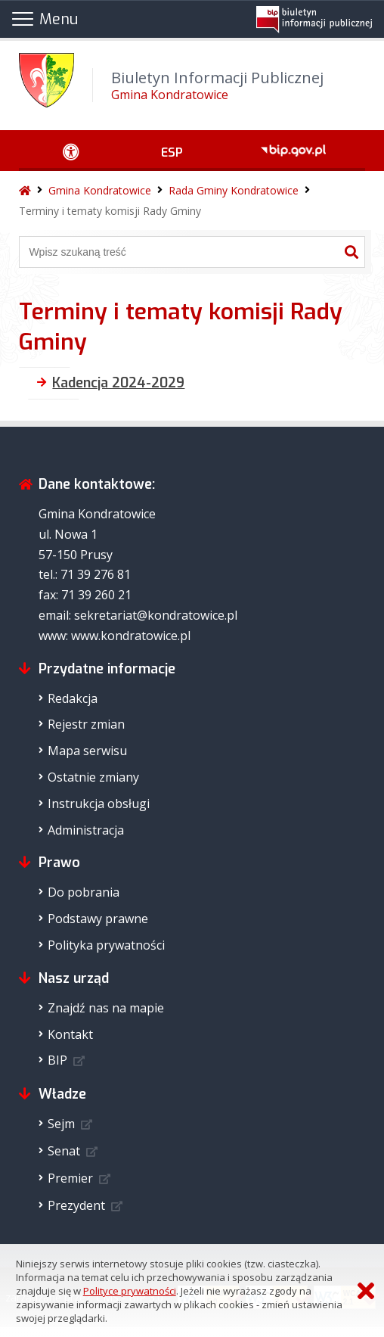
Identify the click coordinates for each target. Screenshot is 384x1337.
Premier (70, 1178)
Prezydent (76, 1205)
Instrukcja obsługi (99, 803)
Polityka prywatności (106, 945)
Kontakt (70, 1034)
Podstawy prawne (98, 918)
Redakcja (73, 698)
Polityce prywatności (129, 1291)
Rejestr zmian (86, 724)
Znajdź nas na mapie (106, 1008)
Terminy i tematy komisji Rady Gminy (110, 211)
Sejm (61, 1123)
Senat (64, 1151)
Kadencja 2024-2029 (118, 383)
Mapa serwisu (87, 750)
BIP (57, 1060)
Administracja (86, 830)
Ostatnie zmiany (93, 777)
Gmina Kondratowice (99, 190)
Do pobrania (83, 892)
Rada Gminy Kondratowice (234, 190)
